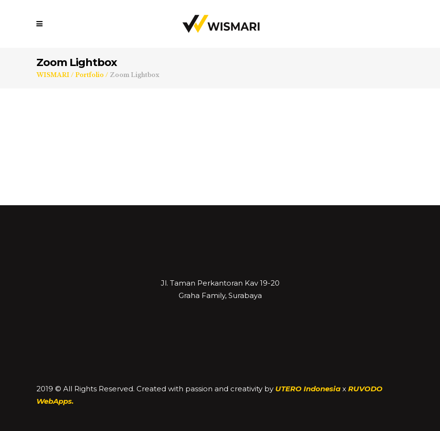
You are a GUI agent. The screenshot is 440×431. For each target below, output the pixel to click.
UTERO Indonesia (307, 388)
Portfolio (89, 75)
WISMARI (52, 75)
